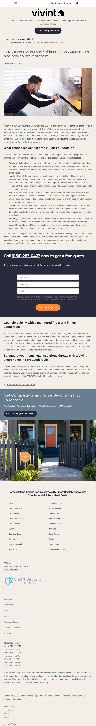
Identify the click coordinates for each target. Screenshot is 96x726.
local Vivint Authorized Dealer (59, 673)
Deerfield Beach (15, 534)
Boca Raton (54, 534)
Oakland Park (14, 524)
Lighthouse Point (16, 508)
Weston (12, 503)
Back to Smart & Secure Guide (19, 384)
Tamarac (52, 529)
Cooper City (54, 513)
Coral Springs (54, 544)
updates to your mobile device (24, 373)
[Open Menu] (15, 3)
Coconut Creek (55, 524)
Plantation (13, 549)
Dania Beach (14, 513)
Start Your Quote (48, 307)
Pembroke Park (55, 503)
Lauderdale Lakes (16, 519)
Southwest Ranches (57, 549)
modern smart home (45, 343)
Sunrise (12, 539)
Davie (51, 539)
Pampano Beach (15, 544)
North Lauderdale (56, 519)
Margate (12, 529)
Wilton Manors (55, 508)
